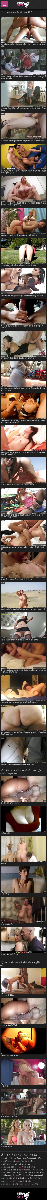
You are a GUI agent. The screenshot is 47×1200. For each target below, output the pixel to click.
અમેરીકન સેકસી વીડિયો (33, 1158)
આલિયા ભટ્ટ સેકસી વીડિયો (13, 1175)
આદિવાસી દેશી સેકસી (11, 1167)
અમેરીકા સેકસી (8, 1161)
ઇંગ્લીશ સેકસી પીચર (24, 1181)
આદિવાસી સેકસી (28, 1167)
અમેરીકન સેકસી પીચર (11, 1158)
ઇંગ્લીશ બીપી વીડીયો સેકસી (13, 1178)
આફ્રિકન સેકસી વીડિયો (12, 1173)
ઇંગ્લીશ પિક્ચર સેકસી (34, 1175)
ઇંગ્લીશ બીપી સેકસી (35, 1178)
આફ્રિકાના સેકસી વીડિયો (34, 1173)
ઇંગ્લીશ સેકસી (8, 1181)
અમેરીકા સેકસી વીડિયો (26, 1161)
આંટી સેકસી (7, 1164)
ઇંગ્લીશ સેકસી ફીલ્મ (29, 1184)
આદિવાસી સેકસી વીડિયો (33, 1170)
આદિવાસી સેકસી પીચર (11, 1170)
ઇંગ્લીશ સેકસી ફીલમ (10, 1184)
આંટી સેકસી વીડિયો (22, 1164)
